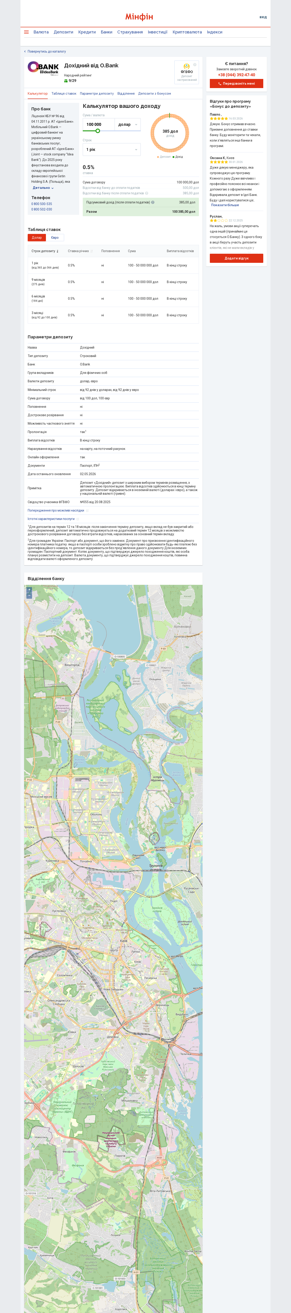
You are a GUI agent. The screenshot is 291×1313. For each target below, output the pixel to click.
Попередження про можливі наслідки (58, 510)
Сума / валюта (94, 115)
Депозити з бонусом (154, 93)
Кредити (87, 32)
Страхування (130, 32)
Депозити (63, 32)
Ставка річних (80, 251)
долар (37, 237)
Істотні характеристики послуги (53, 519)
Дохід (179, 156)
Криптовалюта (187, 32)
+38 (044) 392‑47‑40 (236, 75)
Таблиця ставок (63, 93)
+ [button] (29, 589)
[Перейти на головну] (145, 17)
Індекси (214, 32)
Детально (43, 188)
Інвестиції (158, 32)
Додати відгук (237, 258)
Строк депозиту (45, 251)
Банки (106, 32)
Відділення (126, 93)
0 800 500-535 (41, 204)
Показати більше (225, 205)
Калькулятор (38, 93)
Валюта (41, 32)
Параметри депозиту (97, 93)
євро (55, 237)
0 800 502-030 (41, 209)
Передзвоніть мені (236, 83)
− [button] (29, 595)
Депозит (165, 156)
